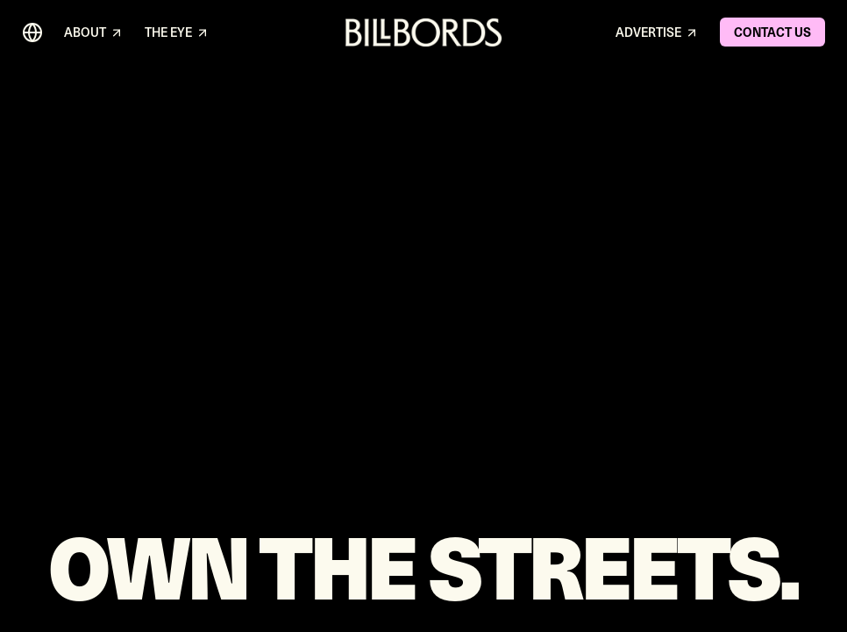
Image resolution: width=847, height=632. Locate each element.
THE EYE (177, 32)
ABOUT (94, 32)
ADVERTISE (657, 32)
